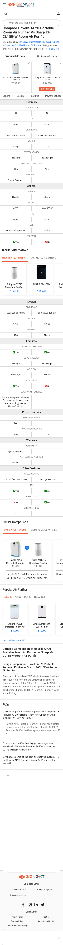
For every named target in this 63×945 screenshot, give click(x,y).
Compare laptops (44, 889)
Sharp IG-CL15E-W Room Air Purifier (23, 45)
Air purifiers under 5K (14, 640)
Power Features (53, 96)
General (6, 96)
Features (34, 96)
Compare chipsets (18, 895)
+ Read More (52, 49)
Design (20, 96)
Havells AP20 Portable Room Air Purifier (39, 42)
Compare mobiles (18, 889)
